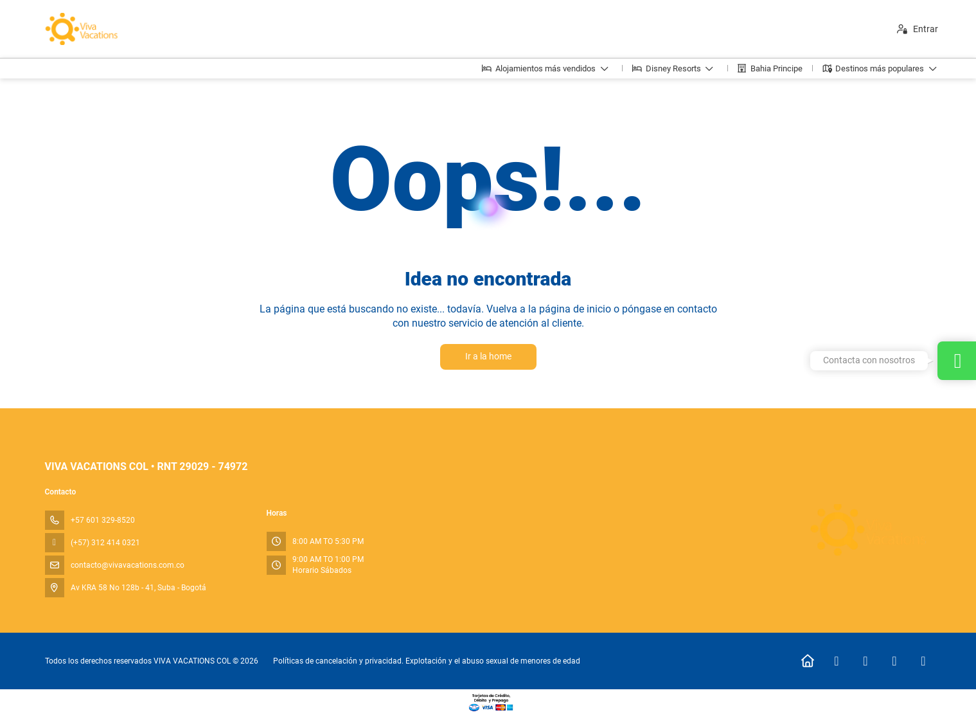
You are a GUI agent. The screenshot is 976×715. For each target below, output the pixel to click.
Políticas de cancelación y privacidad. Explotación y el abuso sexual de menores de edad (426, 660)
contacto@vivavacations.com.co (127, 565)
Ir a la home (488, 356)
